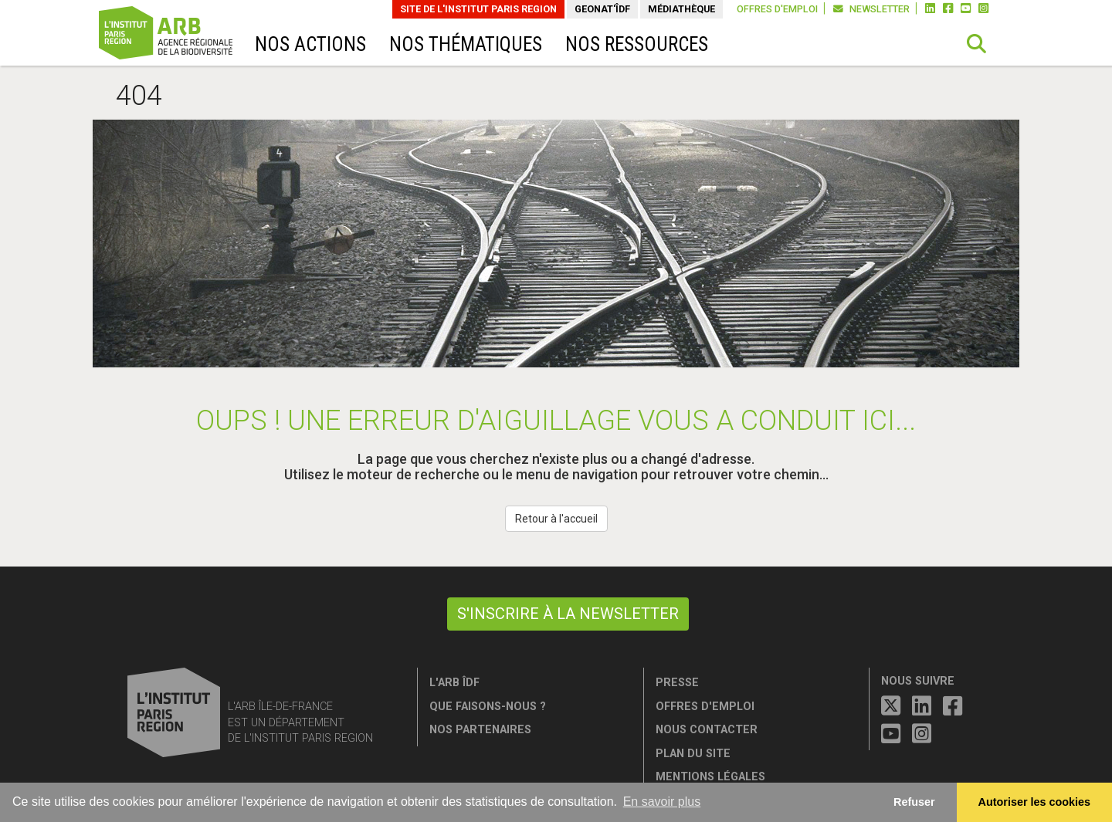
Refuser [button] (914, 802)
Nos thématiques (465, 44)
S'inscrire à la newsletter (568, 613)
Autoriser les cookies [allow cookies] (1034, 802)
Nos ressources (636, 44)
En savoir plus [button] (662, 801)
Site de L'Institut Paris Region (478, 9)
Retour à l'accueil (556, 518)
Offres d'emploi (777, 9)
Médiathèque (681, 9)
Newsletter (871, 9)
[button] (977, 44)
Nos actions (310, 44)
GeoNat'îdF (602, 9)
